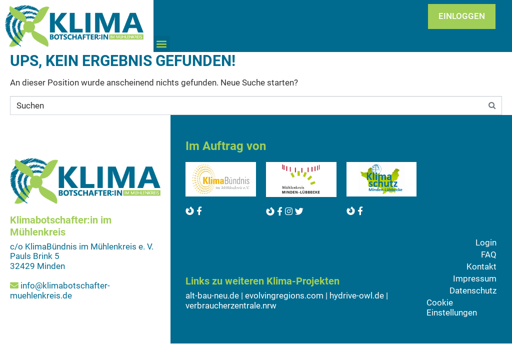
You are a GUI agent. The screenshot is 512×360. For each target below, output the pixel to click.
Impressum (474, 279)
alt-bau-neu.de (212, 295)
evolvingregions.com (284, 295)
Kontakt (481, 267)
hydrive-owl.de (357, 295)
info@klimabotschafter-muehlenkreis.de (60, 290)
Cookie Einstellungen (451, 308)
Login (486, 243)
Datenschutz (473, 291)
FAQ (488, 255)
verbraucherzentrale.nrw (231, 305)
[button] (162, 44)
